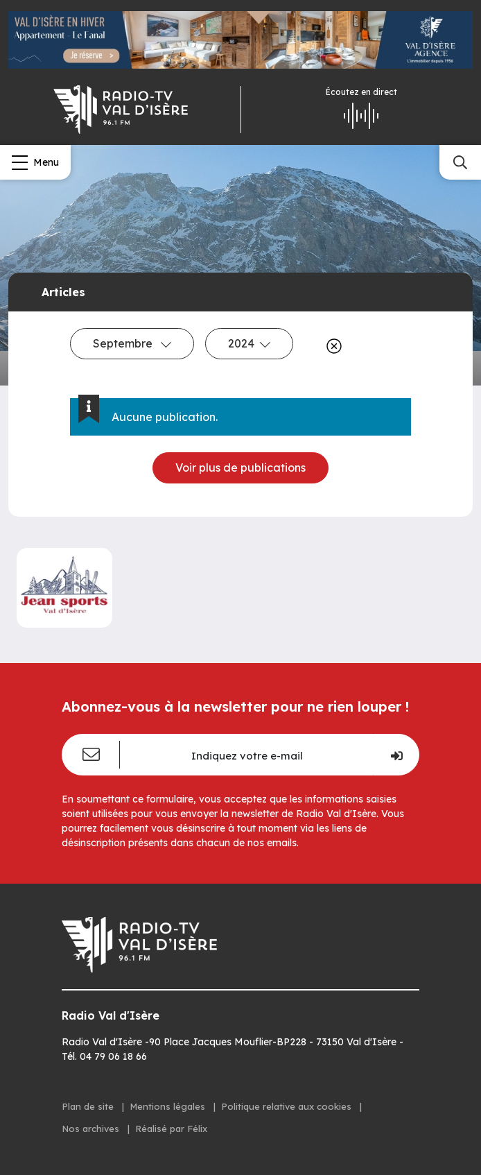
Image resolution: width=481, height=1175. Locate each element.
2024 (249, 343)
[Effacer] (331, 346)
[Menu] (35, 162)
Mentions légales (169, 1106)
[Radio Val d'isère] (120, 109)
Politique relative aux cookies (287, 1106)
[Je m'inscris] (396, 754)
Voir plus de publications (240, 467)
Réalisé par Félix (171, 1128)
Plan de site (89, 1106)
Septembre (132, 343)
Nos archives (92, 1128)
